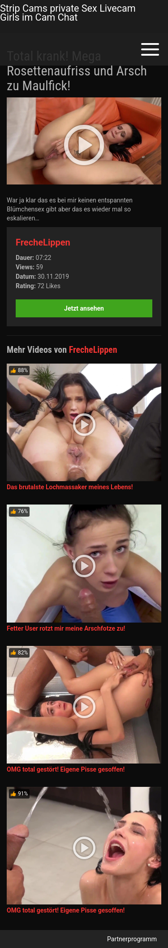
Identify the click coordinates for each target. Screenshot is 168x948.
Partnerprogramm (132, 939)
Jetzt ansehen (84, 308)
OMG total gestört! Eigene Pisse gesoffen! (66, 769)
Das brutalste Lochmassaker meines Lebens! (70, 487)
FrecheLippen (43, 242)
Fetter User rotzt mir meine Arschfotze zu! (66, 628)
